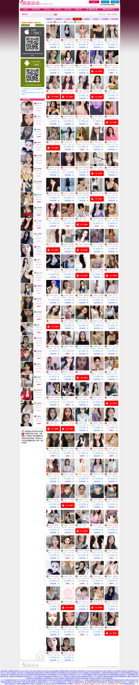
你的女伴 (115, 397)
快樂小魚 (115, 550)
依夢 (56, 244)
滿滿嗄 (56, 142)
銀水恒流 (39, 194)
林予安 (39, 116)
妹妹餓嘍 (115, 218)
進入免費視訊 (53, 44)
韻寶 (70, 142)
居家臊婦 (100, 423)
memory (86, 474)
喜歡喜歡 (86, 193)
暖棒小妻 (71, 321)
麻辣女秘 (115, 167)
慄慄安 (56, 270)
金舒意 (39, 247)
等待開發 (86, 550)
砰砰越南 (39, 207)
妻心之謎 (57, 474)
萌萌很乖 (57, 397)
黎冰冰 (56, 295)
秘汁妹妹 (115, 499)
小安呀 (100, 321)
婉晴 (38, 325)
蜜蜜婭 (71, 91)
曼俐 (99, 40)
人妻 (85, 372)
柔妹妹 (39, 416)
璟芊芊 (100, 142)
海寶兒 (39, 364)
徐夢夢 (100, 91)
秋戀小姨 (71, 270)
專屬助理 (39, 286)
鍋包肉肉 (115, 576)
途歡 (85, 397)
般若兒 (71, 295)
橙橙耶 (71, 372)
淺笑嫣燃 (71, 218)
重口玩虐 (115, 346)
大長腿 (115, 372)
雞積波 (39, 129)
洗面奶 (71, 116)
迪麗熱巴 (39, 403)
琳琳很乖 (39, 299)
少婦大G (86, 448)
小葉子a (71, 602)
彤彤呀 (56, 372)
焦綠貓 (100, 167)
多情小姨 (57, 167)
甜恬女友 (57, 193)
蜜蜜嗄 (56, 218)
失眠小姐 (86, 244)
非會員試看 (53, 47)
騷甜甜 (100, 499)
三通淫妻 (100, 295)
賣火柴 (71, 397)
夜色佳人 (115, 448)
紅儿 (85, 116)
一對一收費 (114, 19)
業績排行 (49, 19)
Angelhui (115, 321)
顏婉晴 (39, 142)
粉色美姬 (115, 525)
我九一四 (39, 273)
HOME (103, 14)
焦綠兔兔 (39, 351)
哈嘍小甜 (100, 218)
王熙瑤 (71, 474)
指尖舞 (56, 525)
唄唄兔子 (115, 474)
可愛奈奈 (115, 40)
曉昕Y (100, 346)
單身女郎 (71, 167)
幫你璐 (100, 372)
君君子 (39, 260)
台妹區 (68, 19)
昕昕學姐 (71, 550)
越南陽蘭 (39, 181)
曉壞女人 (100, 550)
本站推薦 (86, 19)
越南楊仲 (39, 168)
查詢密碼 (114, 2)
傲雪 (56, 423)
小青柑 (86, 321)
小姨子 (56, 116)
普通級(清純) (80, 22)
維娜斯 (100, 116)
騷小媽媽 (39, 155)
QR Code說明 (39, 25)
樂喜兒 (115, 142)
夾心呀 (56, 602)
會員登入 (94, 2)
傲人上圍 (57, 40)
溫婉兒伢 (115, 193)
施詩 (85, 270)
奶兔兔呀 (86, 91)
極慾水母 (115, 244)
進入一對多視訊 (67, 172)
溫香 (85, 218)
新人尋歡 (100, 474)
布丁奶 (115, 295)
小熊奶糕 (100, 270)
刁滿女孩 (100, 244)
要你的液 (86, 167)
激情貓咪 (57, 65)
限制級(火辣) (59, 22)
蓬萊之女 (57, 499)
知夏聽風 (39, 234)
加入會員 (105, 2)
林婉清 (100, 65)
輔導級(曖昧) (70, 22)
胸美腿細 (71, 244)
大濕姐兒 (71, 193)
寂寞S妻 (57, 321)
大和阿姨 (71, 525)
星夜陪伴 (86, 346)
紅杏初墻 (71, 423)
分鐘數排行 (59, 19)
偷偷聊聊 (100, 448)
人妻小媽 (100, 193)
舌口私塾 (71, 65)
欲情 (99, 576)
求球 (99, 525)
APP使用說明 (25, 25)
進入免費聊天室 (53, 274)
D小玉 (85, 499)
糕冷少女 (39, 103)
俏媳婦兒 (71, 40)
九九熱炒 (39, 220)
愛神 (114, 91)
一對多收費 (105, 19)
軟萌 (85, 423)
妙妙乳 (56, 91)
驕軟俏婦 (57, 346)
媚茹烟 (39, 377)
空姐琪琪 (86, 142)
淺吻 (70, 576)
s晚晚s (85, 576)
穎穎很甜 (39, 312)
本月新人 (95, 19)
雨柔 (85, 65)
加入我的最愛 (113, 14)
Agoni (114, 116)
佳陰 (114, 270)
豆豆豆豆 (39, 338)
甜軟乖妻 (86, 40)
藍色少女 (115, 65)
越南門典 (39, 390)
